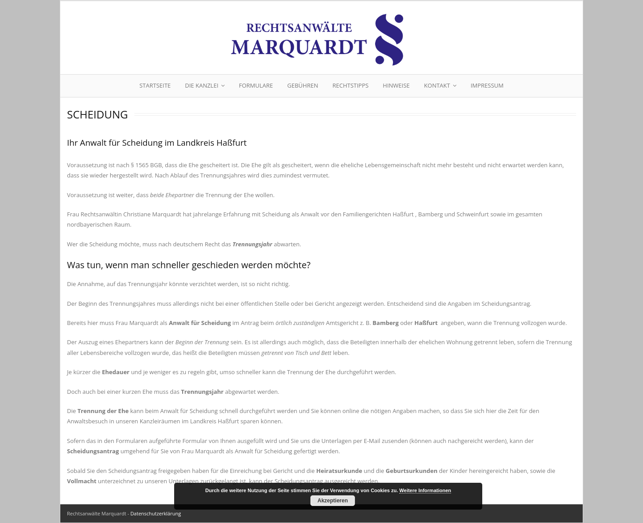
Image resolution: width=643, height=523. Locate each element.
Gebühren (302, 85)
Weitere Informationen (425, 490)
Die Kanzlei (201, 85)
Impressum (487, 85)
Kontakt (437, 85)
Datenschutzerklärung (155, 513)
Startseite (155, 85)
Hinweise (396, 85)
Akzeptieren (332, 501)
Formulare (256, 85)
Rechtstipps (350, 85)
